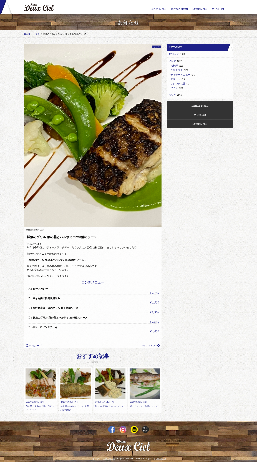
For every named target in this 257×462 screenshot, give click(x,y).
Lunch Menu (158, 9)
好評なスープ (33, 345)
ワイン (174, 88)
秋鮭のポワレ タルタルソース (109, 406)
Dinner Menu (179, 9)
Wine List (218, 9)
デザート (175, 79)
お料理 (174, 65)
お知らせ (174, 54)
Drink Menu (200, 9)
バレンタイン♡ (151, 345)
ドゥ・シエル (109, 458)
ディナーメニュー (180, 74)
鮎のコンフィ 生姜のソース (144, 406)
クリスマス (176, 70)
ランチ (156, 47)
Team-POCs (161, 458)
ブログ (172, 60)
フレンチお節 (177, 83)
